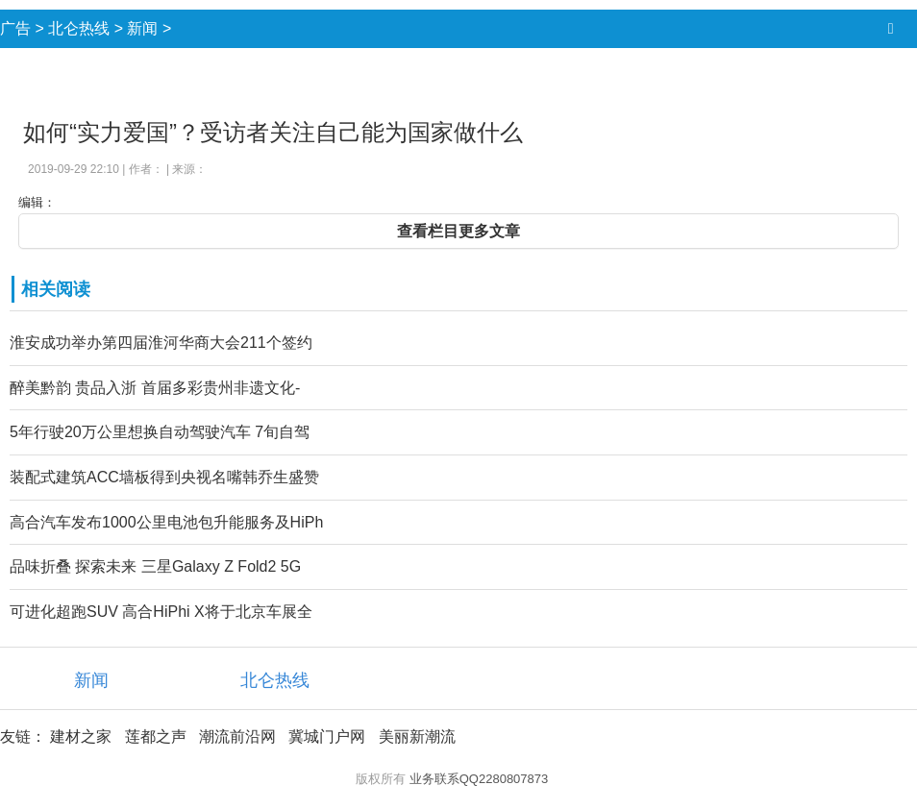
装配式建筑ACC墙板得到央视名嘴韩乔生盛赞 (164, 477)
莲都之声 (155, 736)
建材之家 (81, 736)
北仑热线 (79, 28)
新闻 (142, 28)
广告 (15, 28)
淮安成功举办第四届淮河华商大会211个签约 (161, 342)
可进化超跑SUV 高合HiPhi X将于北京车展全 (161, 611)
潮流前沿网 (237, 736)
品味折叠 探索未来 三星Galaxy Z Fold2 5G (155, 566)
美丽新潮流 (417, 736)
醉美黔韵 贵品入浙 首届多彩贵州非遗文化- (155, 388)
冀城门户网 (326, 736)
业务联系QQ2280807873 (479, 779)
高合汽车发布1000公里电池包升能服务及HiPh (166, 522)
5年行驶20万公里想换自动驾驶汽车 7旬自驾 (160, 432)
